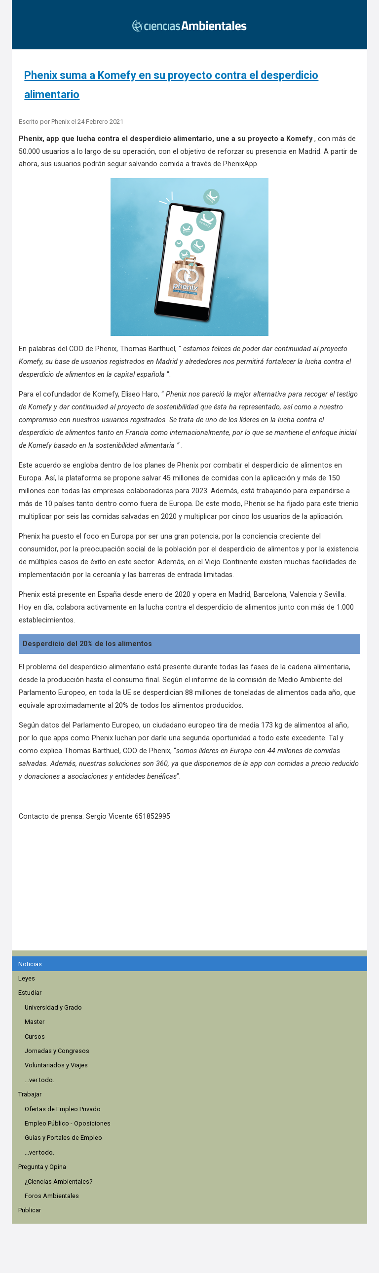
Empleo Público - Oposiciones (68, 1123)
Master (34, 1021)
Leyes (26, 978)
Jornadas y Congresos (57, 1051)
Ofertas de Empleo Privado (63, 1109)
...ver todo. (39, 1080)
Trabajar (29, 1094)
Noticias (30, 964)
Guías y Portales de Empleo (63, 1137)
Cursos (35, 1036)
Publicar (29, 1210)
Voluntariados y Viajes (56, 1065)
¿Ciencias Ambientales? (58, 1181)
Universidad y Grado (53, 1007)
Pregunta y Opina (42, 1166)
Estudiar (29, 992)
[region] (192, 891)
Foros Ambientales (52, 1196)
